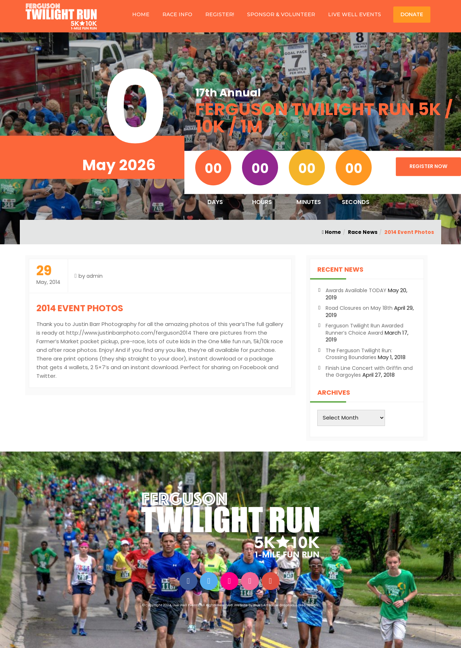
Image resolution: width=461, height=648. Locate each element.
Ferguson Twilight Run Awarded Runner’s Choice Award (364, 329)
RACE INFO (177, 14)
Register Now (428, 166)
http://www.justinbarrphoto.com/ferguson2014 (128, 332)
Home (331, 232)
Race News (362, 232)
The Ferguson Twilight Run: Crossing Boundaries (359, 354)
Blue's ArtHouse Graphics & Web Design (285, 605)
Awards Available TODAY (356, 290)
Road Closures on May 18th (359, 308)
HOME (140, 14)
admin (94, 276)
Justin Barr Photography (104, 324)
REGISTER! (219, 14)
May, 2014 (48, 275)
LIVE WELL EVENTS (354, 14)
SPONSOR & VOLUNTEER (281, 14)
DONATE (411, 14)
